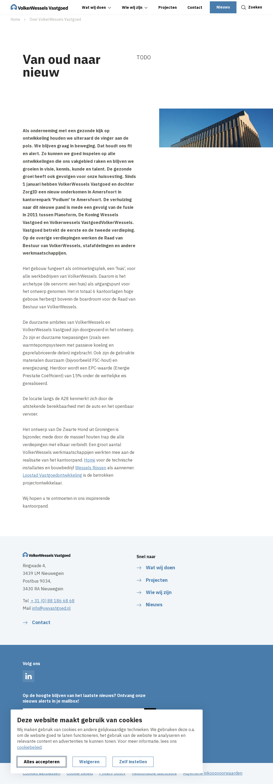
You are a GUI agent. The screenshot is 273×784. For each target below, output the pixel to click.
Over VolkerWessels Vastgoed (55, 19)
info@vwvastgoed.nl (51, 608)
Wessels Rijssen (90, 467)
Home (15, 19)
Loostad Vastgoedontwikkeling (52, 475)
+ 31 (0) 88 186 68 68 (52, 600)
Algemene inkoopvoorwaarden (212, 773)
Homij (89, 460)
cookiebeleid (29, 747)
